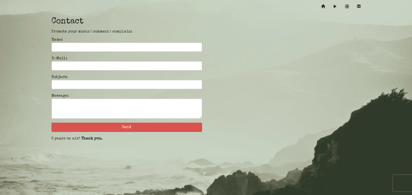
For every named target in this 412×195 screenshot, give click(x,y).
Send (126, 127)
